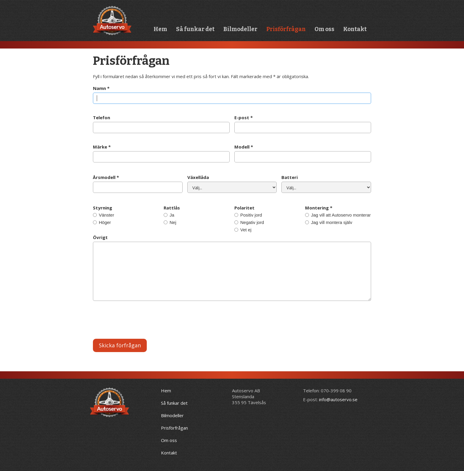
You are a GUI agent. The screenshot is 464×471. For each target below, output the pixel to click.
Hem (160, 29)
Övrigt (100, 237)
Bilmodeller (240, 29)
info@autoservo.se (338, 399)
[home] (112, 20)
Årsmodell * (106, 177)
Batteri (289, 177)
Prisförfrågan (286, 29)
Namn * (101, 88)
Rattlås (172, 208)
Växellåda (198, 177)
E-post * (243, 117)
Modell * (243, 147)
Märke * (102, 147)
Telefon (101, 117)
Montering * (318, 208)
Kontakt (355, 29)
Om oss (324, 29)
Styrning (102, 208)
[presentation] (138, 321)
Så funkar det (195, 29)
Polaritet (244, 208)
